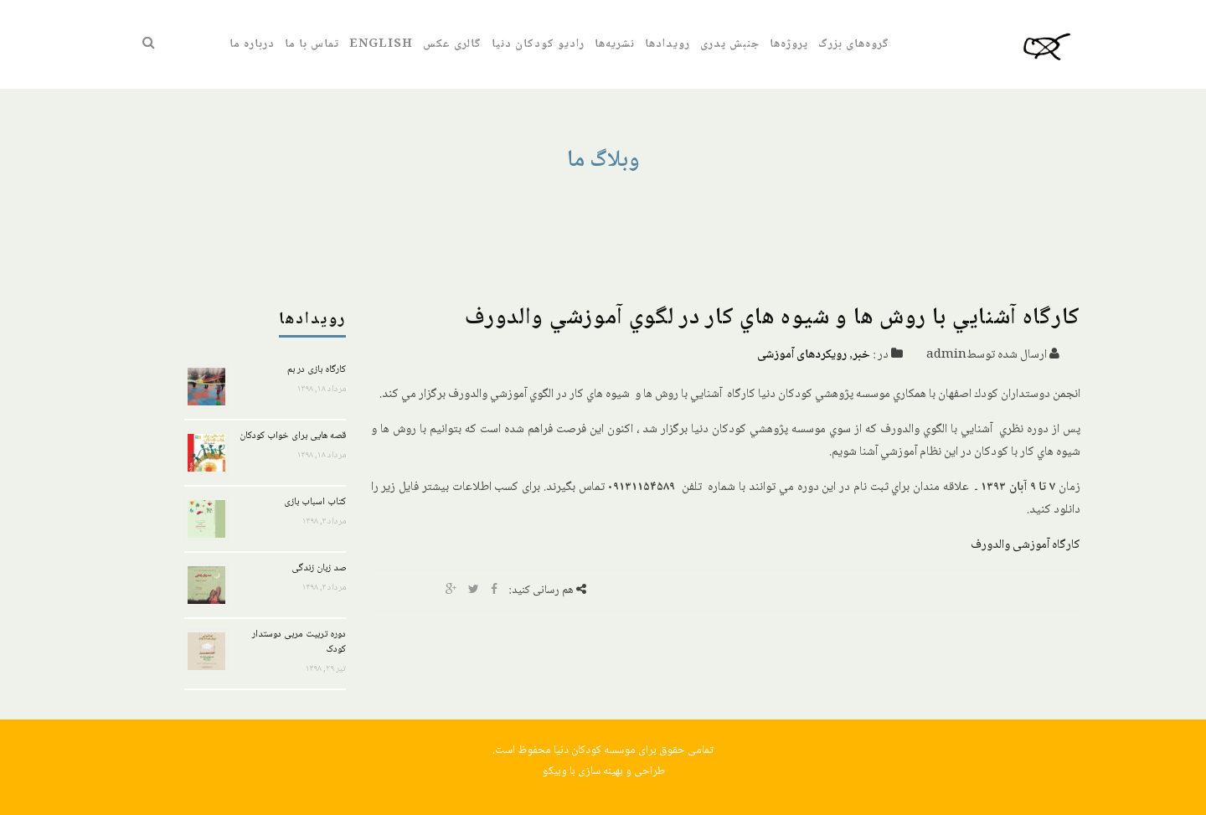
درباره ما (252, 44)
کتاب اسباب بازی (315, 502)
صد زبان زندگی (318, 568)
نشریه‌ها (615, 44)
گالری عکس (452, 44)
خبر (861, 355)
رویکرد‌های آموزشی (802, 355)
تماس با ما (312, 44)
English (381, 44)
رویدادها (667, 44)
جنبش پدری (730, 44)
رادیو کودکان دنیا (538, 44)
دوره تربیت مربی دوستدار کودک (299, 642)
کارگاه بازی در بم (316, 370)
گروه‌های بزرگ (853, 44)
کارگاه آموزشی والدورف (1025, 545)
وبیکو (554, 771)
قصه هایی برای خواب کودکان (293, 436)
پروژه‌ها (789, 44)
